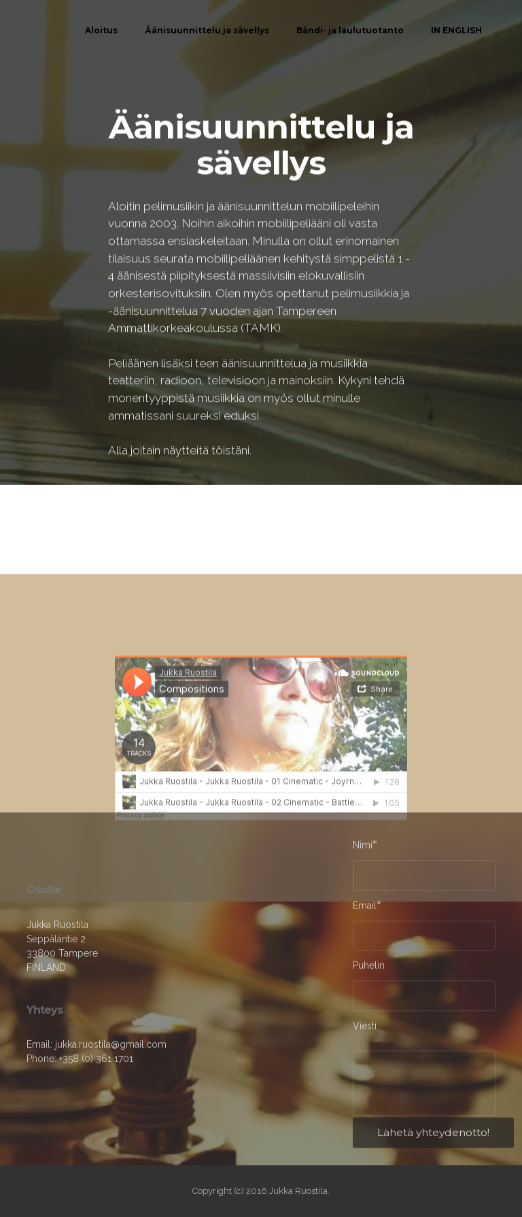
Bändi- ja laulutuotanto (350, 30)
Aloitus (101, 30)
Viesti (365, 1028)
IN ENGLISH (456, 30)
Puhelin (369, 968)
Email (365, 907)
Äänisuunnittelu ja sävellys (207, 30)
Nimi (362, 846)
